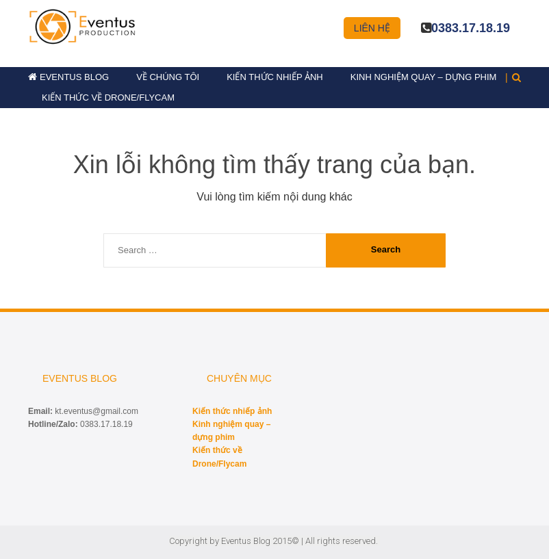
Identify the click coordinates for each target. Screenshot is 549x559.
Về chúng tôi (167, 77)
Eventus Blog (74, 77)
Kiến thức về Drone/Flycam (108, 97)
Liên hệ (372, 28)
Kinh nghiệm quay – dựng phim (423, 77)
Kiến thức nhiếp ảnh (275, 77)
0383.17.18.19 (470, 28)
